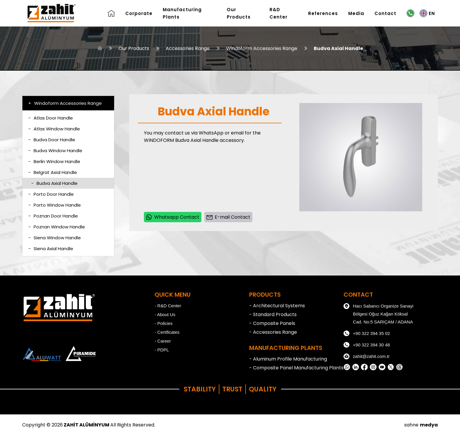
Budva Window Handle (55, 150)
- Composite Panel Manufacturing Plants (296, 367)
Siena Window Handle (54, 237)
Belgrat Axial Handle (52, 172)
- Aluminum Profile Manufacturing (288, 359)
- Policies (163, 323)
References (323, 13)
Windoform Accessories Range (261, 48)
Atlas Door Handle (50, 117)
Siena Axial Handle (50, 248)
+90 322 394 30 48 (367, 345)
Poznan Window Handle (56, 226)
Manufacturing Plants (182, 13)
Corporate (138, 13)
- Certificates (167, 332)
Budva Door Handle (51, 139)
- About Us (165, 314)
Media (356, 13)
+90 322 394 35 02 (367, 333)
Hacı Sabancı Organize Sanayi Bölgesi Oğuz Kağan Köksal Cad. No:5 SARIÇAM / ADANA (378, 313)
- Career (163, 340)
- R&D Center (168, 305)
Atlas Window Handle (54, 128)
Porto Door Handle (51, 194)
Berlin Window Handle (54, 161)
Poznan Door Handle (53, 215)
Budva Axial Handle (338, 48)
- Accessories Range (273, 332)
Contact (385, 13)
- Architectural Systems (277, 305)
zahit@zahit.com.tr (367, 356)
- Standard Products (273, 314)
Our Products (239, 13)
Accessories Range (188, 48)
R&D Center (279, 13)
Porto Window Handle (54, 205)
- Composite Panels (272, 323)
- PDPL (162, 349)
